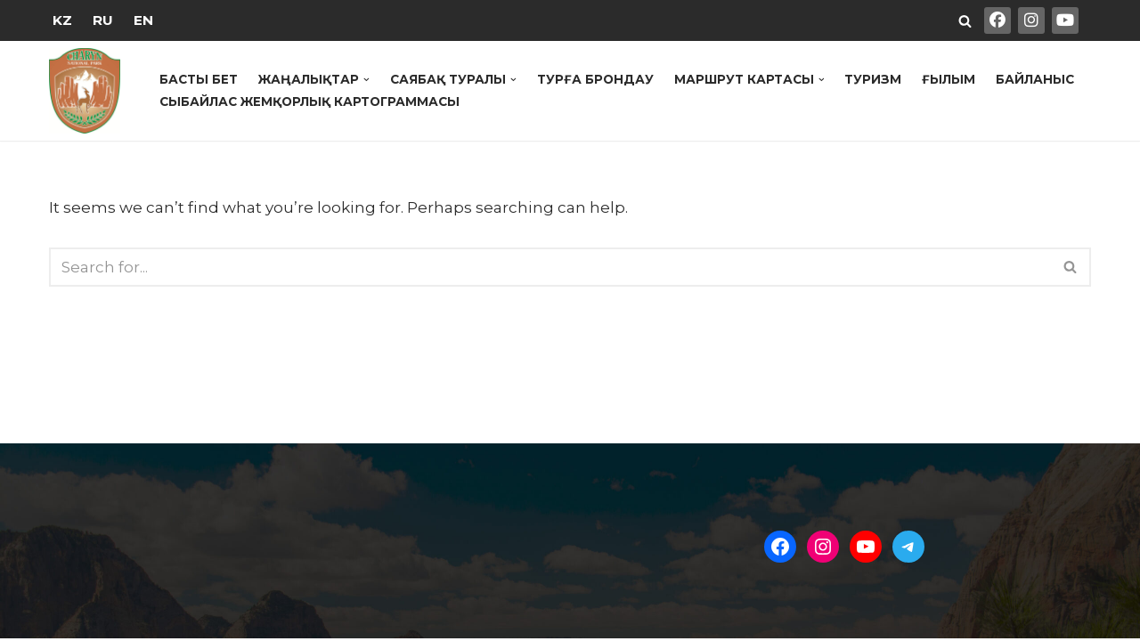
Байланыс (1037, 79)
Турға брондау (597, 79)
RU (103, 20)
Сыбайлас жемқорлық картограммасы (310, 101)
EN (143, 20)
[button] (367, 80)
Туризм (874, 79)
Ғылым (950, 79)
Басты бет (198, 79)
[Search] (965, 21)
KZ (62, 20)
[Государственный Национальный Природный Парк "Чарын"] (89, 91)
